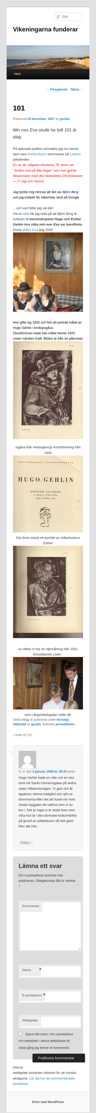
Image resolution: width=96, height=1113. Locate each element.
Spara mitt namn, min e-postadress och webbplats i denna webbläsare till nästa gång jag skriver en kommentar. (46, 1041)
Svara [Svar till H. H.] (26, 842)
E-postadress (33, 995)
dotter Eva (30, 230)
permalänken (65, 724)
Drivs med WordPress (48, 1102)
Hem (17, 74)
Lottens (75, 154)
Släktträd (19, 724)
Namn (31, 970)
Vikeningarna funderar (45, 29)
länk (26, 214)
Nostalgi (63, 719)
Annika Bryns (37, 154)
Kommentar (30, 906)
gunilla (65, 119)
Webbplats (30, 1020)
